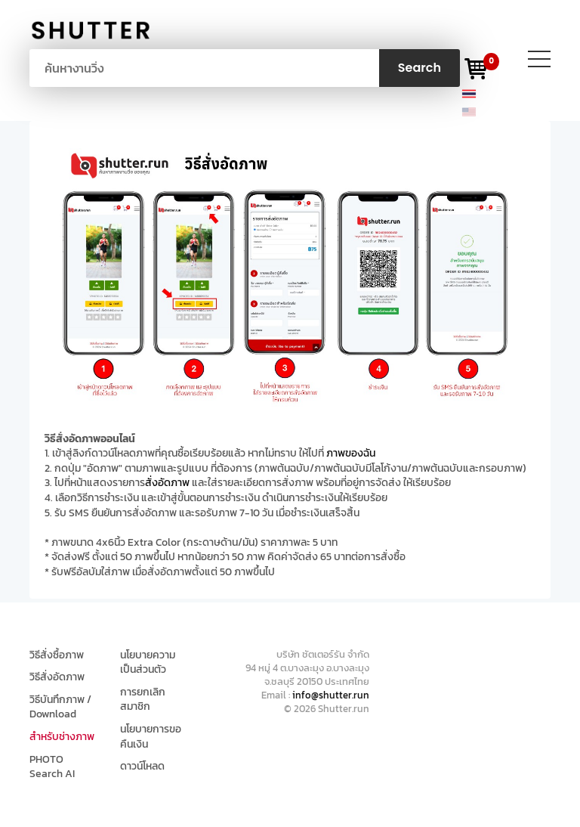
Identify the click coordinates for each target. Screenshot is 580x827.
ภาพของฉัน (350, 453)
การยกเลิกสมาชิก (142, 699)
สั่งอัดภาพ (167, 483)
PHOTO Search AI (52, 767)
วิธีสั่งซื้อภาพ (56, 655)
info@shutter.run (330, 695)
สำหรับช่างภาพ (61, 737)
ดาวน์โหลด (142, 766)
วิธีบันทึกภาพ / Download (60, 707)
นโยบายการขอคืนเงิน (150, 736)
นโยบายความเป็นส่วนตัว (147, 662)
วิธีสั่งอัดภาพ (57, 677)
